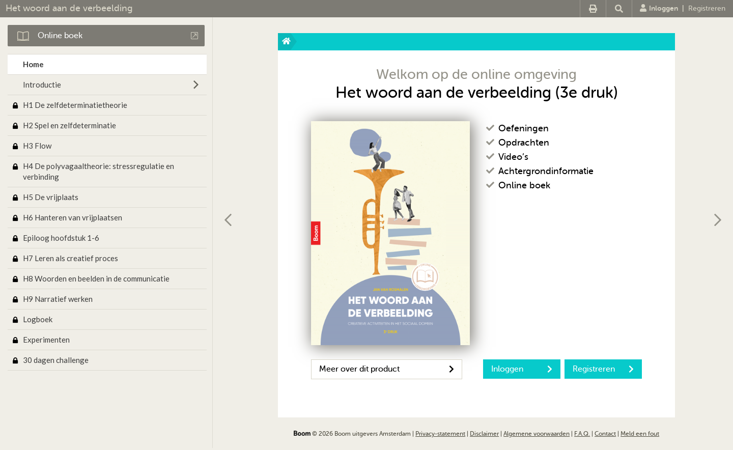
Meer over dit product (386, 369)
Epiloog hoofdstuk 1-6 (61, 237)
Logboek (37, 319)
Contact (605, 433)
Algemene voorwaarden (536, 433)
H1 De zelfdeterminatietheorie (75, 104)
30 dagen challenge (56, 359)
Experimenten (46, 339)
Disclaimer (484, 433)
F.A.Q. (582, 433)
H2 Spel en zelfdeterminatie (69, 125)
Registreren (706, 8)
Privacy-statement (440, 433)
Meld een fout (640, 433)
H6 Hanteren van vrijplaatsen (72, 217)
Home (33, 64)
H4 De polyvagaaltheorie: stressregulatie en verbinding (98, 171)
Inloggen (659, 8)
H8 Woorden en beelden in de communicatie (96, 278)
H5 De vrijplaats (50, 197)
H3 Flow (37, 145)
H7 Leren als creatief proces (70, 258)
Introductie (42, 84)
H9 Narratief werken (58, 298)
